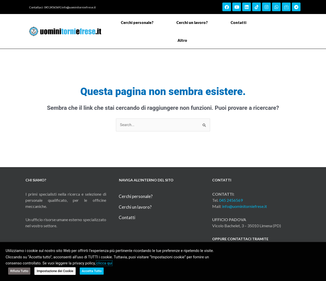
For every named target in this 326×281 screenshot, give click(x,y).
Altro (184, 40)
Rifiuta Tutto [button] (19, 271)
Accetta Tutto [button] (90, 271)
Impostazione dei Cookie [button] (54, 271)
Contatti (238, 22)
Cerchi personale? (137, 22)
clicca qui (104, 264)
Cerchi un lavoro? (192, 22)
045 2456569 (231, 200)
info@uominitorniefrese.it (79, 7)
